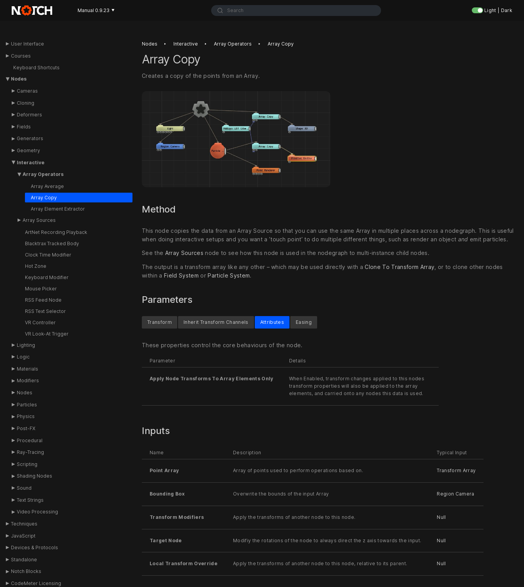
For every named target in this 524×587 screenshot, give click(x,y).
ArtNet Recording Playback (56, 232)
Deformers (29, 115)
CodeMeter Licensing (36, 583)
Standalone (24, 559)
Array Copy (44, 197)
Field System (181, 275)
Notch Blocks (26, 571)
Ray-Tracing (30, 452)
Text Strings (30, 500)
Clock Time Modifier (48, 255)
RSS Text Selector (45, 311)
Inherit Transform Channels (216, 322)
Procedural (29, 440)
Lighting (26, 345)
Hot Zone (35, 266)
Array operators (233, 44)
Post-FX (26, 428)
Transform (159, 322)
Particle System (229, 275)
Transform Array (456, 471)
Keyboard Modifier (47, 277)
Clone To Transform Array (399, 267)
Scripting (27, 464)
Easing (304, 322)
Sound (24, 488)
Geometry (28, 150)
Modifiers (28, 380)
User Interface (27, 44)
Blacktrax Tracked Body (52, 243)
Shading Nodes (34, 476)
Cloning (25, 103)
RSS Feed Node (43, 300)
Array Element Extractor (58, 209)
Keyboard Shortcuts (36, 67)
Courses (21, 56)
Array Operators (43, 174)
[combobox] (296, 10)
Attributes (272, 322)
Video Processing (37, 512)
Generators (30, 138)
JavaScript (23, 536)
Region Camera (455, 494)
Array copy (281, 44)
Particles (27, 405)
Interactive (30, 162)
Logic (23, 357)
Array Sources (39, 220)
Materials (27, 369)
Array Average (47, 186)
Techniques (24, 524)
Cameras (27, 91)
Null (441, 517)
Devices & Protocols (34, 547)
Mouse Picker (41, 289)
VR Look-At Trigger (47, 334)
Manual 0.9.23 (96, 10)
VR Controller (40, 322)
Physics (26, 416)
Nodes (18, 79)
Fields (24, 127)
